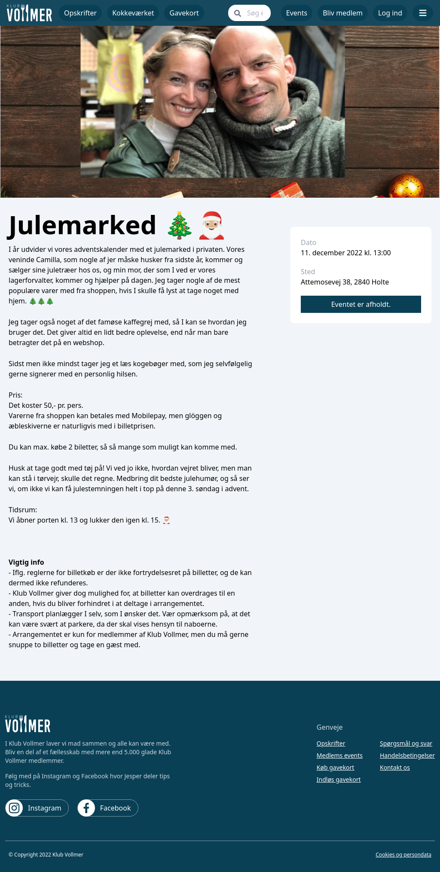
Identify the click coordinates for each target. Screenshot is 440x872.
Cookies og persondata (403, 854)
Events (296, 13)
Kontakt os (395, 767)
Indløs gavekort (339, 779)
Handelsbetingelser (407, 755)
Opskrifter (331, 743)
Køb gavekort (335, 767)
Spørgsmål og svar (406, 743)
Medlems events (340, 755)
